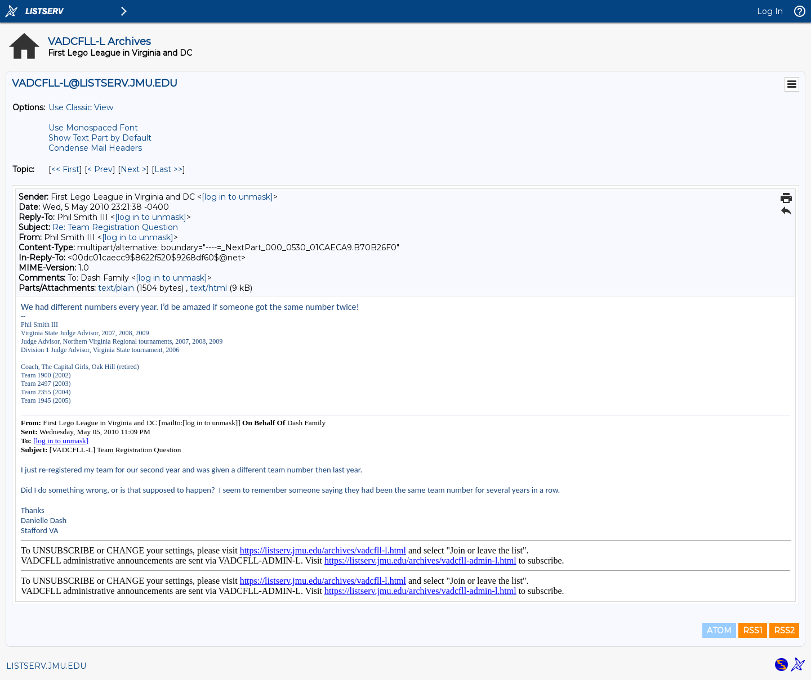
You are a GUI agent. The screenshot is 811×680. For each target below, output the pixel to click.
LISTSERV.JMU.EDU (46, 666)
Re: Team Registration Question (115, 227)
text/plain (116, 288)
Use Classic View (80, 107)
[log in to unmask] (237, 197)
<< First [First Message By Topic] (65, 169)
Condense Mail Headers (95, 148)
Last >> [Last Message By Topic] (168, 169)
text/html (208, 288)
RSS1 (753, 630)
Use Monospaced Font (93, 128)
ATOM (719, 630)
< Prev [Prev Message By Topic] (100, 169)
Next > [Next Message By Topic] (133, 169)
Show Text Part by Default (99, 138)
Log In (770, 11)
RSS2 (784, 630)
